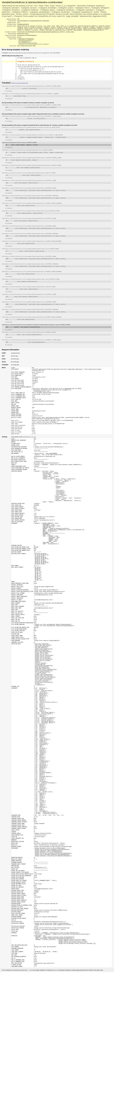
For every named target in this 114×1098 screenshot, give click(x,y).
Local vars (9, 96)
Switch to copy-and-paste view (19, 88)
